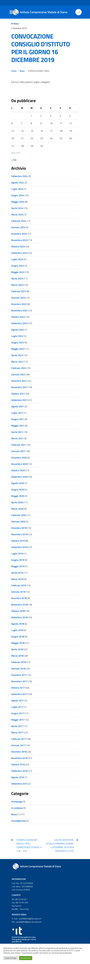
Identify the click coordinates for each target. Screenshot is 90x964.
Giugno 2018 (17, 636)
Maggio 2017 (17, 719)
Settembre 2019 (19, 547)
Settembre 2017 (19, 694)
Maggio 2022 (17, 349)
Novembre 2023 (19, 240)
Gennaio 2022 (18, 374)
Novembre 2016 (19, 758)
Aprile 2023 (17, 278)
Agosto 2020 (17, 483)
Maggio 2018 (17, 643)
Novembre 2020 (19, 464)
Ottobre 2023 (18, 246)
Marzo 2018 (17, 656)
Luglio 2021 (17, 413)
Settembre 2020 (19, 477)
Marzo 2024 (17, 214)
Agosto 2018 (17, 624)
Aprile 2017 (17, 726)
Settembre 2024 (19, 176)
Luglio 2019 (17, 553)
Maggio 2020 (17, 496)
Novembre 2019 (19, 534)
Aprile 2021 (17, 432)
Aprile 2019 (17, 572)
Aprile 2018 (17, 649)
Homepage (16, 801)
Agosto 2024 (17, 182)
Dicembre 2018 (19, 598)
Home (13, 70)
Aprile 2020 (17, 502)
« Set (13, 160)
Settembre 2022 (19, 323)
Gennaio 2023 (18, 297)
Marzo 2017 (17, 732)
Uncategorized (18, 821)
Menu (11, 12)
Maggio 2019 (17, 566)
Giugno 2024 (17, 195)
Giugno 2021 (17, 419)
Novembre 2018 (19, 604)
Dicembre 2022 (19, 304)
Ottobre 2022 (18, 317)
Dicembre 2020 (19, 457)
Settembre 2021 (19, 400)
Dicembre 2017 (19, 675)
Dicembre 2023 (19, 233)
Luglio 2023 (17, 259)
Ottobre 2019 (18, 541)
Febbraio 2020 (18, 515)
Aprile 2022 (17, 355)
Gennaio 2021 (18, 451)
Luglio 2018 (17, 630)
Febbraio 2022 (18, 368)
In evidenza (17, 808)
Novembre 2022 (19, 310)
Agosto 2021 (17, 406)
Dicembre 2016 (19, 751)
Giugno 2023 (17, 265)
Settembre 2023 (19, 253)
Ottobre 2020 (18, 470)
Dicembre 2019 (19, 528)
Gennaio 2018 (18, 668)
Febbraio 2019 (18, 585)
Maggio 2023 (17, 272)
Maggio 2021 (17, 425)
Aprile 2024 (17, 208)
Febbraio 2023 (18, 291)
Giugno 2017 (17, 713)
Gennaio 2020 (18, 521)
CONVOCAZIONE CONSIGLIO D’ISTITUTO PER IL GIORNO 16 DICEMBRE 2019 (40, 47)
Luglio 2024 (17, 189)
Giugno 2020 (17, 489)
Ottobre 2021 (18, 393)
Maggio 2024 (17, 202)
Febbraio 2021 (18, 445)
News (16, 23)
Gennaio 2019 (18, 592)
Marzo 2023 (17, 285)
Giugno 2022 (17, 342)
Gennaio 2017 (18, 745)
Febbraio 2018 (18, 662)
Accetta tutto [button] (26, 958)
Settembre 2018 (19, 617)
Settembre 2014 (19, 783)
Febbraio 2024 (18, 221)
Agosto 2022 (17, 329)
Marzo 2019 (17, 579)
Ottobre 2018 (18, 611)
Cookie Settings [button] (10, 958)
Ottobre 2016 (18, 764)
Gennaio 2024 (18, 227)
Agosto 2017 (17, 700)
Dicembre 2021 (19, 381)
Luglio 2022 (17, 336)
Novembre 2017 (19, 681)
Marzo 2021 (17, 438)
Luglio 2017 (17, 707)
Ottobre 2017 (18, 687)
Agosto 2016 (17, 777)
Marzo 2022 (17, 361)
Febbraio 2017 (18, 739)
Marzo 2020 (17, 509)
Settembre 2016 (19, 771)
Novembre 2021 (19, 387)
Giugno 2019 (17, 560)
